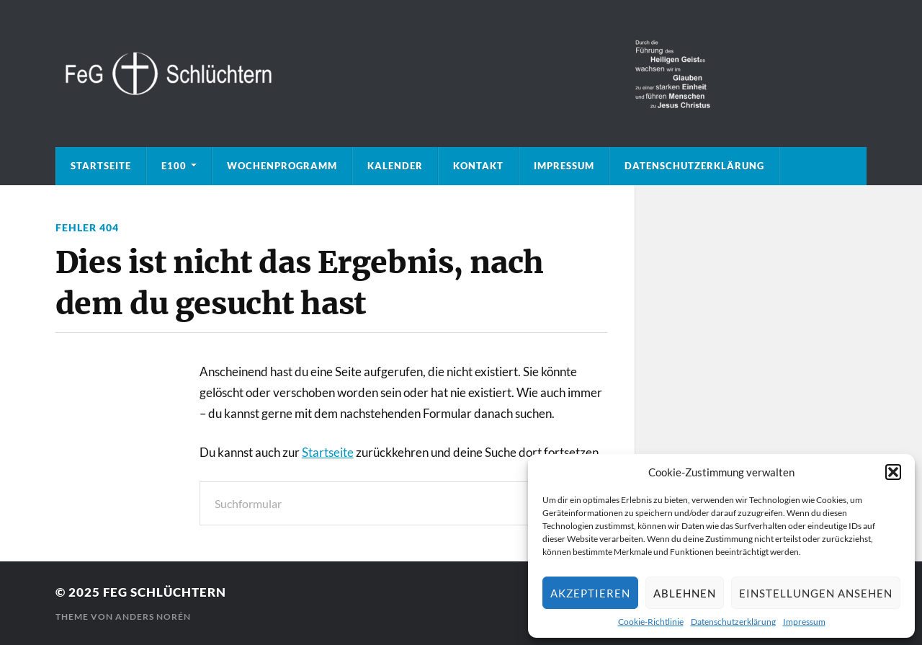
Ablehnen (684, 593)
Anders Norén (153, 616)
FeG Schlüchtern (164, 592)
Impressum (804, 621)
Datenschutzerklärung (733, 621)
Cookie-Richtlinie (651, 621)
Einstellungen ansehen (815, 593)
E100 (174, 166)
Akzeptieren (590, 593)
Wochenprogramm (282, 166)
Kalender (395, 166)
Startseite (101, 166)
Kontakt (478, 166)
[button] (893, 472)
